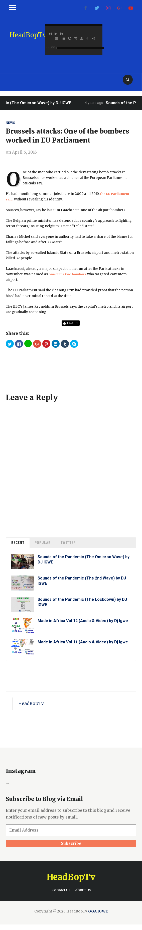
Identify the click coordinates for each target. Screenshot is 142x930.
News (11, 123)
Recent (18, 543)
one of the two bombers (69, 274)
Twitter (68, 543)
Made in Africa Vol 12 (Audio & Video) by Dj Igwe (83, 620)
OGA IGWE (98, 911)
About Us (83, 890)
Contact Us (61, 890)
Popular (43, 543)
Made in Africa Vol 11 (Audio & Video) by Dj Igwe (83, 642)
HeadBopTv (28, 35)
